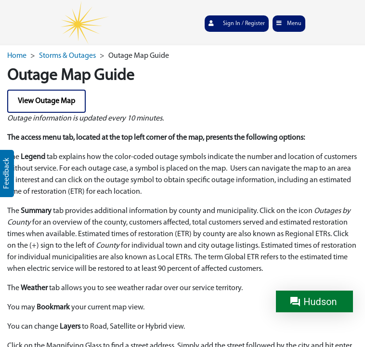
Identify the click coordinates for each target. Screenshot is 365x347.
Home (16, 56)
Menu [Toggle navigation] (288, 23)
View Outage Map (46, 101)
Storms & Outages (67, 56)
